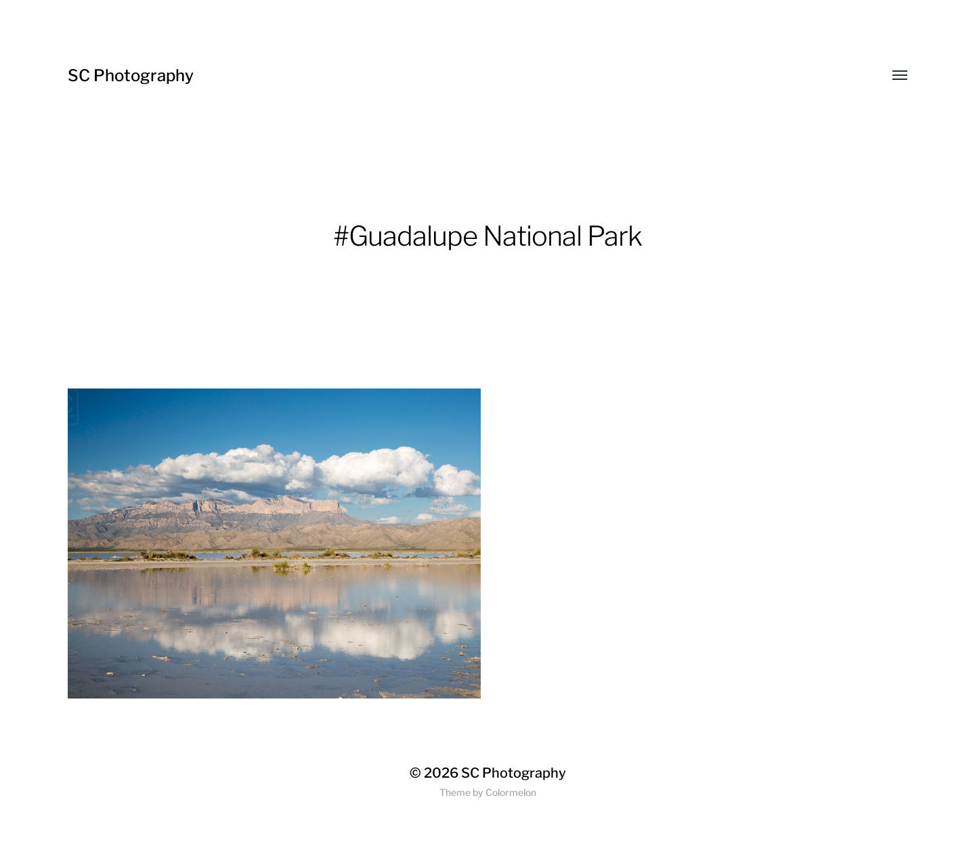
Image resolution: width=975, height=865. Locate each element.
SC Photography (131, 75)
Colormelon (510, 792)
